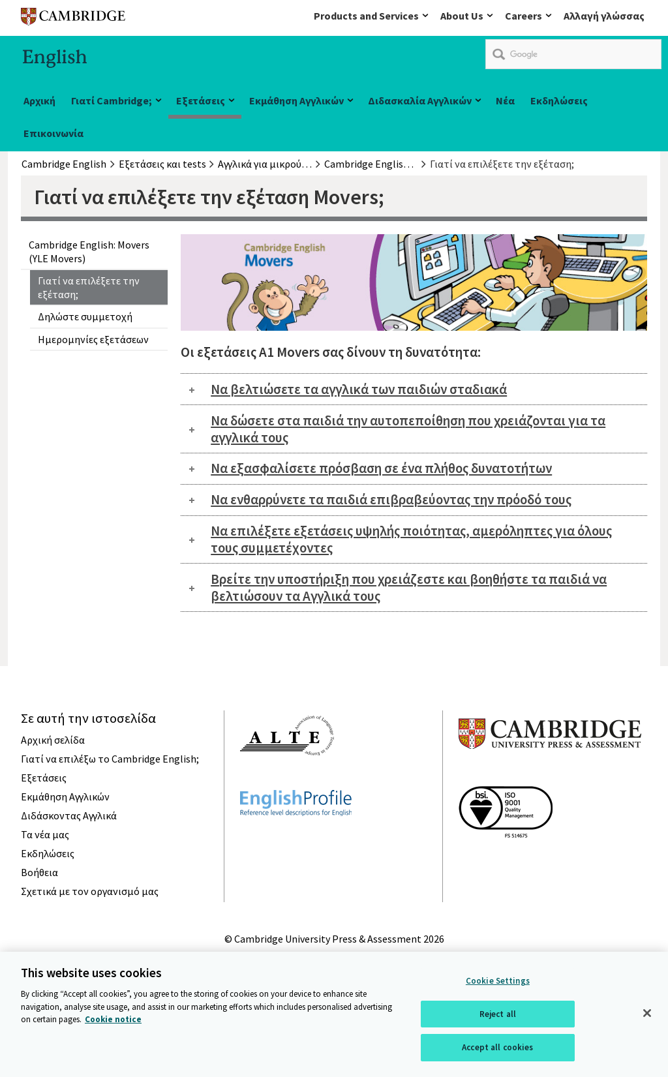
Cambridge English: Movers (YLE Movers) (89, 251)
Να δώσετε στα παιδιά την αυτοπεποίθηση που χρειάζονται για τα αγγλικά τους (408, 429)
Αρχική (39, 100)
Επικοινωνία (53, 133)
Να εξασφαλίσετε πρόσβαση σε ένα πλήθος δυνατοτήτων (381, 468)
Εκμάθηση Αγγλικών (296, 100)
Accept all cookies (497, 1049)
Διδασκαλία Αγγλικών (420, 100)
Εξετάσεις (200, 100)
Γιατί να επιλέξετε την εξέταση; (89, 287)
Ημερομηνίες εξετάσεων (93, 339)
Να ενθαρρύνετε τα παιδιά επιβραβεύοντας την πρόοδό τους (391, 499)
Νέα (505, 100)
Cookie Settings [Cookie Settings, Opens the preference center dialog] (498, 982)
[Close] (647, 1014)
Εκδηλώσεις (559, 100)
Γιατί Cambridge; (111, 100)
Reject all (497, 1015)
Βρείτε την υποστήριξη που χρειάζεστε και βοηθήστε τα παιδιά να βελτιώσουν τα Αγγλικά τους (409, 587)
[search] (573, 54)
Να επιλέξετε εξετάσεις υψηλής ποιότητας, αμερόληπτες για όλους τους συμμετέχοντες (411, 539)
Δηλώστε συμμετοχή (85, 316)
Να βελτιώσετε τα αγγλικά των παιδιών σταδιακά (359, 389)
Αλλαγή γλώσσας (604, 15)
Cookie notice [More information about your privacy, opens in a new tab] (113, 1020)
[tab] (414, 389)
